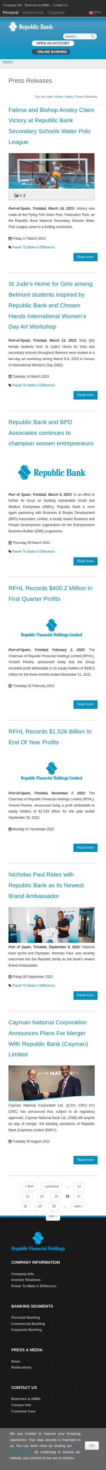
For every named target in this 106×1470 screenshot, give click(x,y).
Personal (11, 12)
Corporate (56, 12)
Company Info (12, 5)
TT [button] (97, 12)
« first (29, 1186)
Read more (85, 257)
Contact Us (60, 5)
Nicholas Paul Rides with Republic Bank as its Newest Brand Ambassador (46, 885)
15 (56, 1196)
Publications (21, 1367)
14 (42, 1196)
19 (39, 1206)
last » (53, 1216)
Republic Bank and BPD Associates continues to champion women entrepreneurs (51, 433)
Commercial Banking (28, 1324)
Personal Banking (25, 1318)
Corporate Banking (26, 1330)
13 (27, 1196)
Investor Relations (26, 1280)
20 (54, 1206)
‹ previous (51, 1186)
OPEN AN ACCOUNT (53, 43)
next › (78, 1206)
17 (78, 1196)
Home (59, 96)
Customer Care (23, 1411)
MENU (8, 62)
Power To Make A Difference (33, 247)
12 (79, 1186)
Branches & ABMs (37, 5)
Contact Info (21, 1405)
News (69, 96)
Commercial (33, 12)
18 (25, 1206)
